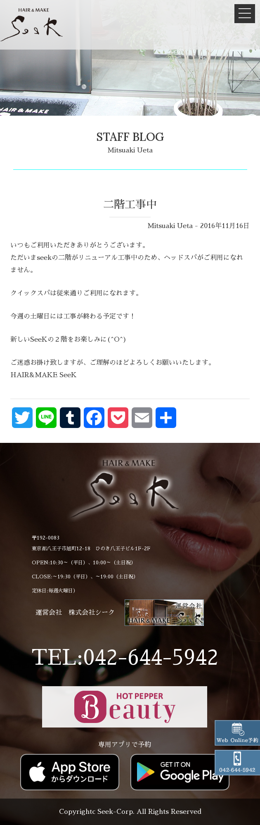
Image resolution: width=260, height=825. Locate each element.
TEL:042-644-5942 (124, 657)
